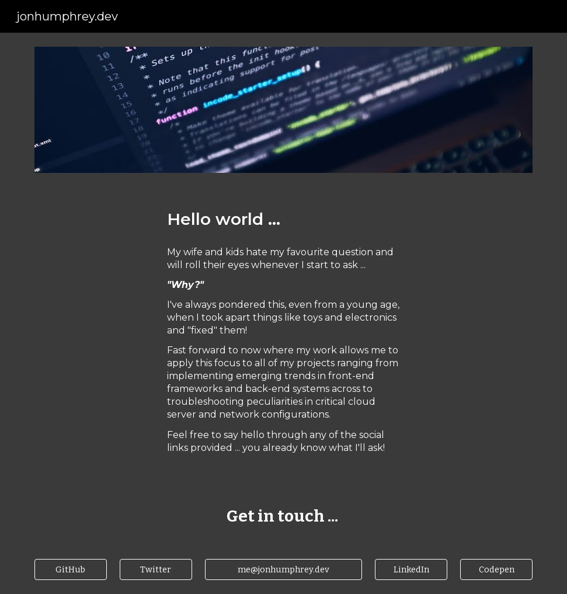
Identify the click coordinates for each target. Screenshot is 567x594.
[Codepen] (496, 569)
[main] (283, 219)
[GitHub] (70, 569)
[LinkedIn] (411, 569)
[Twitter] (156, 569)
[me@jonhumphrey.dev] (284, 569)
